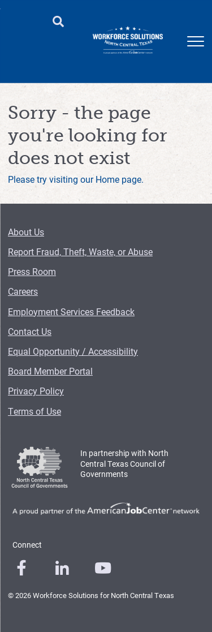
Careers (23, 291)
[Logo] (128, 41)
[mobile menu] (195, 41)
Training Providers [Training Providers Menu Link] (166, 51)
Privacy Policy (36, 391)
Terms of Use (34, 411)
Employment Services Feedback (71, 311)
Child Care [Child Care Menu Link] (84, 51)
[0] (21, 568)
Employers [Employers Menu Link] (41, 45)
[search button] (58, 22)
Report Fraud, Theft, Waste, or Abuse (80, 251)
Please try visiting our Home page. (76, 179)
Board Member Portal (50, 371)
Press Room (32, 271)
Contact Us (29, 331)
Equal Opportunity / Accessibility (73, 351)
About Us (26, 232)
